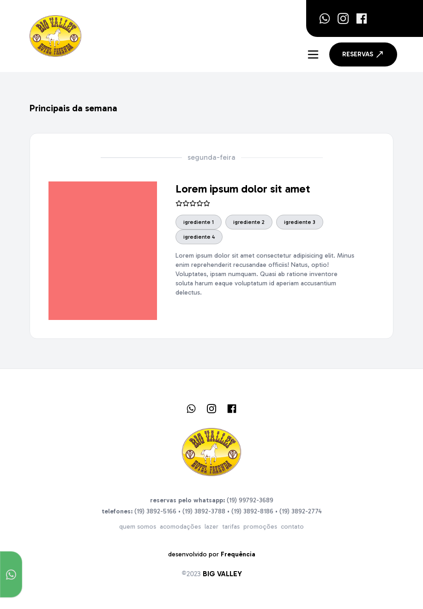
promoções (260, 527)
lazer (211, 527)
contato (292, 527)
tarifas (231, 527)
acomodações (180, 527)
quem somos (137, 527)
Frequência (238, 554)
